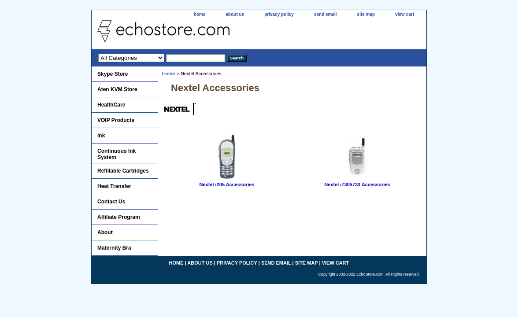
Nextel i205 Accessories (227, 184)
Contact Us (111, 202)
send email (325, 14)
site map (366, 14)
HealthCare (111, 105)
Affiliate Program (118, 217)
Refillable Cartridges (123, 171)
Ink (101, 136)
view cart (404, 14)
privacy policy (279, 14)
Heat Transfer (114, 186)
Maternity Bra (114, 248)
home (200, 14)
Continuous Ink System (116, 154)
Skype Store (112, 74)
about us (235, 14)
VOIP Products (115, 120)
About (105, 232)
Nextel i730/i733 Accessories (357, 184)
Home (168, 73)
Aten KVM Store (117, 89)
